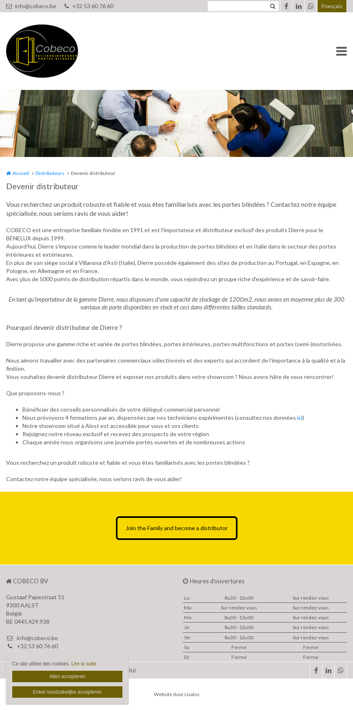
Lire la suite (83, 664)
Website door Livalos (177, 694)
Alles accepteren (67, 676)
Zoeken (272, 6)
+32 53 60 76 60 (88, 5)
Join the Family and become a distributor (177, 527)
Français (332, 5)
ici (299, 417)
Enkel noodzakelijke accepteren (67, 692)
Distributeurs (50, 173)
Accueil (21, 173)
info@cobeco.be (31, 5)
